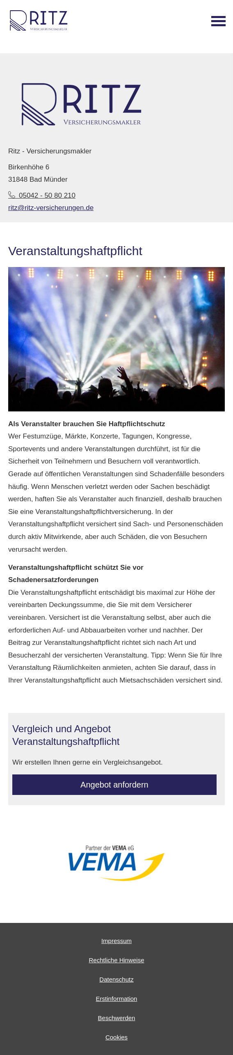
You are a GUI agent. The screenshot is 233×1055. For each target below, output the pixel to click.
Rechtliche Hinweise (116, 960)
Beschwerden (116, 1017)
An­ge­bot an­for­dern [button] (114, 784)
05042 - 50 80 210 (41, 195)
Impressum (116, 940)
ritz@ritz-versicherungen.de (51, 208)
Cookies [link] (116, 1037)
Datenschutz (116, 979)
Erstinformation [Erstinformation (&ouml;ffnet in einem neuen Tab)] (116, 998)
